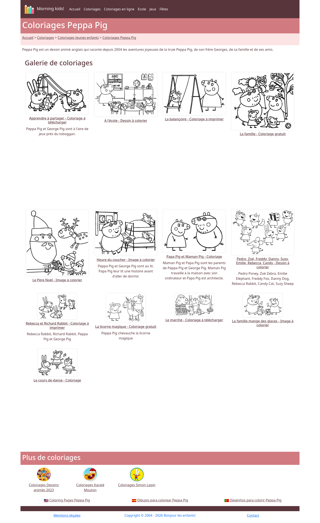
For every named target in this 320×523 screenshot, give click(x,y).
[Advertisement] (160, 172)
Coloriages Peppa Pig (119, 37)
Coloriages (92, 9)
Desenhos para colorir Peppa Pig (256, 500)
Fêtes (164, 9)
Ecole (142, 9)
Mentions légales (67, 515)
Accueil (74, 9)
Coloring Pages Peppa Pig (69, 500)
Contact (253, 515)
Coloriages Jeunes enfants (78, 37)
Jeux (152, 9)
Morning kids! (43, 9)
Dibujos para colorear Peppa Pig (162, 500)
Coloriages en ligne (119, 9)
